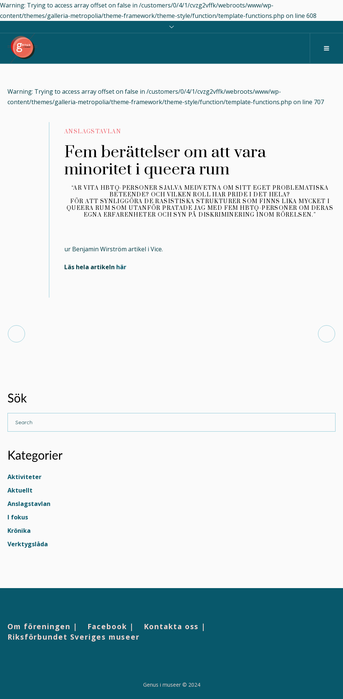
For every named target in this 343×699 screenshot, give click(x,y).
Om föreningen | (42, 626)
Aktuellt (20, 490)
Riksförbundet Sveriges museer (73, 637)
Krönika (19, 530)
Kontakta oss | (175, 626)
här (121, 267)
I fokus (17, 517)
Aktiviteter (24, 477)
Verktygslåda (27, 544)
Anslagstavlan (92, 131)
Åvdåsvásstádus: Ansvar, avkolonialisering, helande (98, 334)
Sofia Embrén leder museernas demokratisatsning (245, 334)
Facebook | (110, 626)
